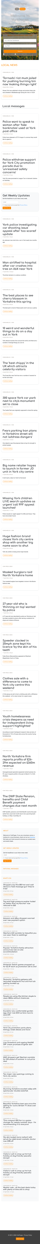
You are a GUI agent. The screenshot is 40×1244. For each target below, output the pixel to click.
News (17, 9)
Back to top (20, 1238)
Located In (7, 43)
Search (20, 51)
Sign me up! (6, 208)
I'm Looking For (8, 38)
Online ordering (21, 54)
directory (32, 837)
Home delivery (9, 54)
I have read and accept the (15, 205)
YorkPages (20, 4)
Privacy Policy (23, 205)
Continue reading (7, 96)
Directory (22, 9)
